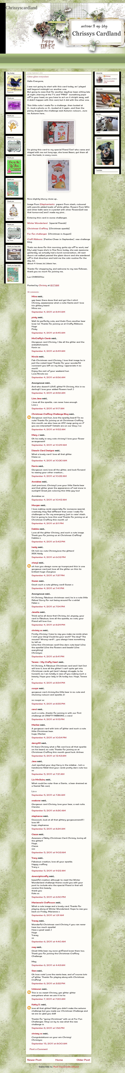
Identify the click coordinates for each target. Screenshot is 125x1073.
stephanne (37, 816)
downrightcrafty (40, 876)
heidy (34, 547)
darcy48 (36, 743)
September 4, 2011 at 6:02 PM (49, 557)
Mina (34, 296)
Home (59, 1059)
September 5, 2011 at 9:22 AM (48, 870)
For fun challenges (37, 234)
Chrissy (108, 76)
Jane (34, 761)
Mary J (35, 435)
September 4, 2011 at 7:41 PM (48, 588)
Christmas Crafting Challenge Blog (50, 414)
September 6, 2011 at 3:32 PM (48, 983)
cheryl (35, 563)
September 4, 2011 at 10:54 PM (49, 737)
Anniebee (36, 481)
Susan (35, 581)
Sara (34, 971)
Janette (35, 612)
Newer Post (34, 1059)
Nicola (35, 356)
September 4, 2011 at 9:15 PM (48, 719)
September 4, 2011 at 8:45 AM (48, 333)
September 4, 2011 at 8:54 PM (48, 683)
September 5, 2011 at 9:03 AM (49, 852)
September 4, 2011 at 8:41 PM (48, 656)
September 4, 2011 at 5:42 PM (48, 541)
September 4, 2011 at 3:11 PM (48, 523)
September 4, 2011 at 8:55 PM (48, 704)
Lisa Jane (36, 398)
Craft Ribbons (34, 239)
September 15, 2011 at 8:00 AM (49, 1043)
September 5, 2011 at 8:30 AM (49, 810)
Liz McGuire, (38, 779)
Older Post (83, 1059)
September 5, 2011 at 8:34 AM (48, 829)
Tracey (35, 921)
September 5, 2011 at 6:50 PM (49, 897)
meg (34, 947)
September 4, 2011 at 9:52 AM (48, 429)
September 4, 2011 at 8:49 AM (48, 351)
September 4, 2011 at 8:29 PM (48, 625)
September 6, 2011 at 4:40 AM (49, 941)
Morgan (36, 505)
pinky (34, 317)
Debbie (35, 529)
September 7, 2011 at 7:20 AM (48, 999)
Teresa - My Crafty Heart (45, 662)
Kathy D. (36, 1004)
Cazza (35, 834)
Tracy (34, 858)
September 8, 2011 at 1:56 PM (48, 1028)
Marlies (35, 725)
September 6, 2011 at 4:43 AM (48, 965)
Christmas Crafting (37, 228)
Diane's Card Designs (43, 450)
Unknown (36, 989)
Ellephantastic (47, 204)
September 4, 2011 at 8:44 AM (48, 312)
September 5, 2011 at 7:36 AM (48, 795)
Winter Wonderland (37, 223)
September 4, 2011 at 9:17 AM (48, 408)
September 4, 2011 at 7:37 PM (48, 575)
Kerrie (35, 466)
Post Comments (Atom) (66, 1067)
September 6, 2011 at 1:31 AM (48, 915)
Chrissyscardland (21, 7)
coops (35, 688)
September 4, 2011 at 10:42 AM (49, 500)
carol (34, 709)
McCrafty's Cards (41, 338)
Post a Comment (39, 1049)
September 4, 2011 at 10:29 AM (49, 445)
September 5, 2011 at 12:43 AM (49, 756)
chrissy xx (37, 630)
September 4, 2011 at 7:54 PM (48, 606)
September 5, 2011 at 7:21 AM (48, 774)
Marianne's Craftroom (43, 902)
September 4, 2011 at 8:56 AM (48, 377)
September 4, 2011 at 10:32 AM (49, 476)
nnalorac (36, 800)
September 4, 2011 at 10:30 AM (49, 460)
